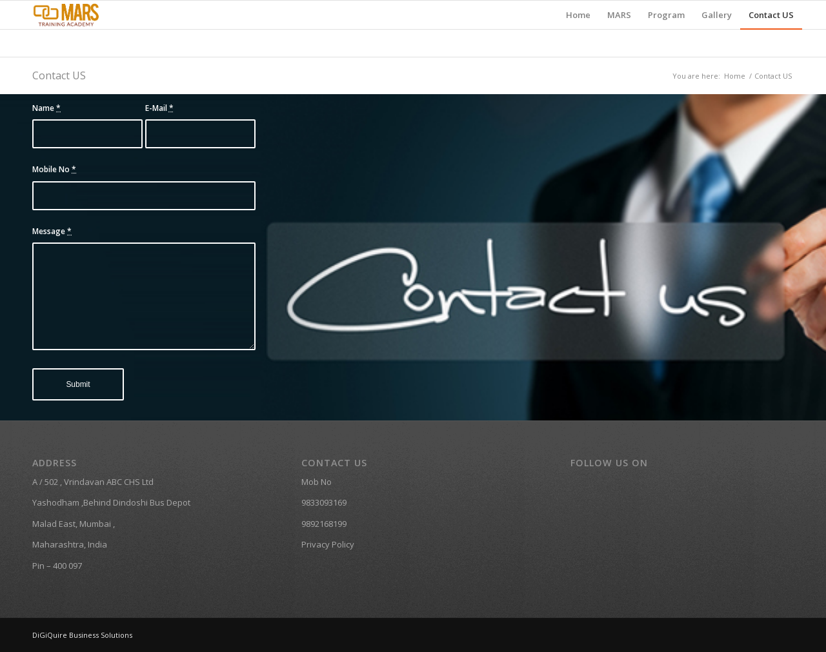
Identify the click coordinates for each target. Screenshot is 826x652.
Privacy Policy (327, 544)
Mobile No (54, 169)
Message (52, 231)
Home (734, 76)
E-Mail (159, 108)
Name (46, 108)
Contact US (59, 75)
